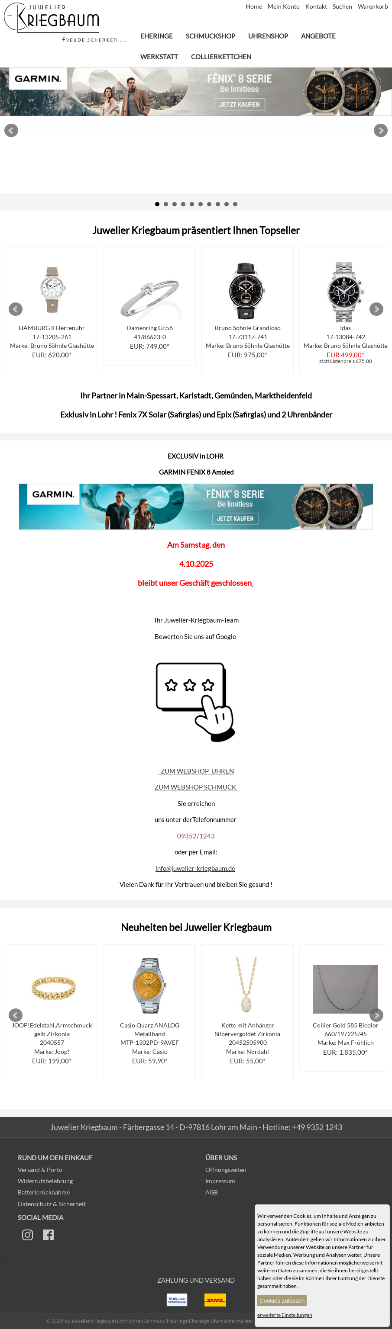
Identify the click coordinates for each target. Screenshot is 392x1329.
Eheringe (156, 36)
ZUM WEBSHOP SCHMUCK (196, 787)
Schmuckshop (210, 36)
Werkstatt (159, 57)
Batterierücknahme (44, 1192)
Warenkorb (373, 6)
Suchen (343, 6)
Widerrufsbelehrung (45, 1181)
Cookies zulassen (282, 1300)
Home (254, 6)
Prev (11, 131)
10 (235, 204)
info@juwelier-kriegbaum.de (195, 868)
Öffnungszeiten (225, 1169)
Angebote (318, 36)
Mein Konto (284, 6)
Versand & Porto (40, 1169)
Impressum (220, 1181)
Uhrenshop (268, 36)
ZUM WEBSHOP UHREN (196, 771)
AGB (211, 1192)
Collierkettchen (221, 57)
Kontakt (316, 6)
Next (381, 131)
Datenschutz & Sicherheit (52, 1203)
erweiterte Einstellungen (284, 1315)
